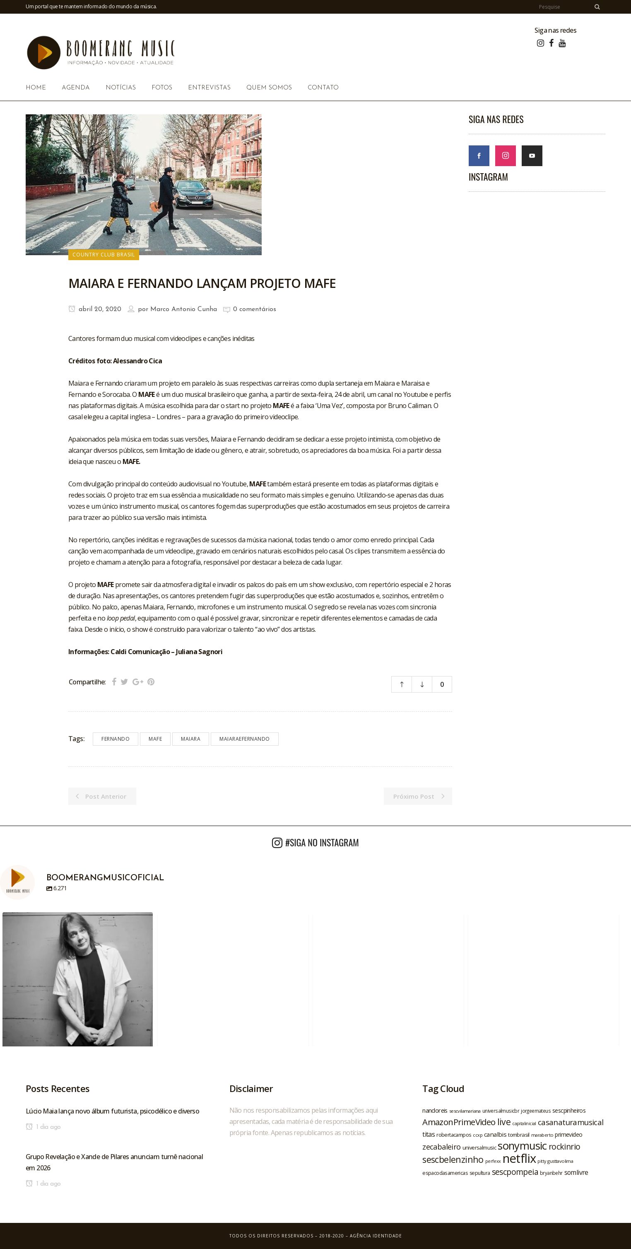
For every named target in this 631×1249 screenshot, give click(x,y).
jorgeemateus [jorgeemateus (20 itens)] (536, 1110)
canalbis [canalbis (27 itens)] (495, 1134)
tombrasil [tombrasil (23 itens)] (519, 1134)
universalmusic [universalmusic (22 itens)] (479, 1147)
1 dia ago (43, 1127)
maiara (190, 738)
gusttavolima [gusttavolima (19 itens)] (560, 1161)
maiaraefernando (244, 738)
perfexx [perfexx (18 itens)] (493, 1161)
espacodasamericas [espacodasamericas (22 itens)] (445, 1173)
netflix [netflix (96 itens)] (519, 1158)
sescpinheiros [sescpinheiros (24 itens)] (568, 1110)
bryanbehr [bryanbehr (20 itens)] (551, 1172)
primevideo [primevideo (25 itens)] (568, 1134)
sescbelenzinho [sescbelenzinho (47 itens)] (453, 1159)
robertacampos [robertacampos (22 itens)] (453, 1134)
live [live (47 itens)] (504, 1122)
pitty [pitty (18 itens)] (541, 1161)
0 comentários (254, 309)
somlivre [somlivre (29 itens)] (576, 1172)
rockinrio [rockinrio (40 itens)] (564, 1146)
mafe (155, 738)
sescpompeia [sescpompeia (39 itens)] (515, 1172)
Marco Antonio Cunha (183, 309)
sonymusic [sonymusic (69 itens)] (522, 1145)
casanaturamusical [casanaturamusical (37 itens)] (571, 1122)
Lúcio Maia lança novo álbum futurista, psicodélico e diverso (112, 1111)
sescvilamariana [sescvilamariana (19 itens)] (465, 1111)
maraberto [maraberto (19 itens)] (542, 1135)
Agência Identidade (376, 1236)
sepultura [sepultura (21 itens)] (480, 1173)
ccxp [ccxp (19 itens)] (477, 1135)
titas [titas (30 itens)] (428, 1134)
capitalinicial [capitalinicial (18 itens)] (524, 1123)
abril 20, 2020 (94, 309)
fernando (115, 738)
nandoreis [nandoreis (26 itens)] (435, 1110)
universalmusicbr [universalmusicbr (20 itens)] (500, 1110)
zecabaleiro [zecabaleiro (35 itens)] (441, 1147)
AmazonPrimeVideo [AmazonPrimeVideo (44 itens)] (458, 1122)
